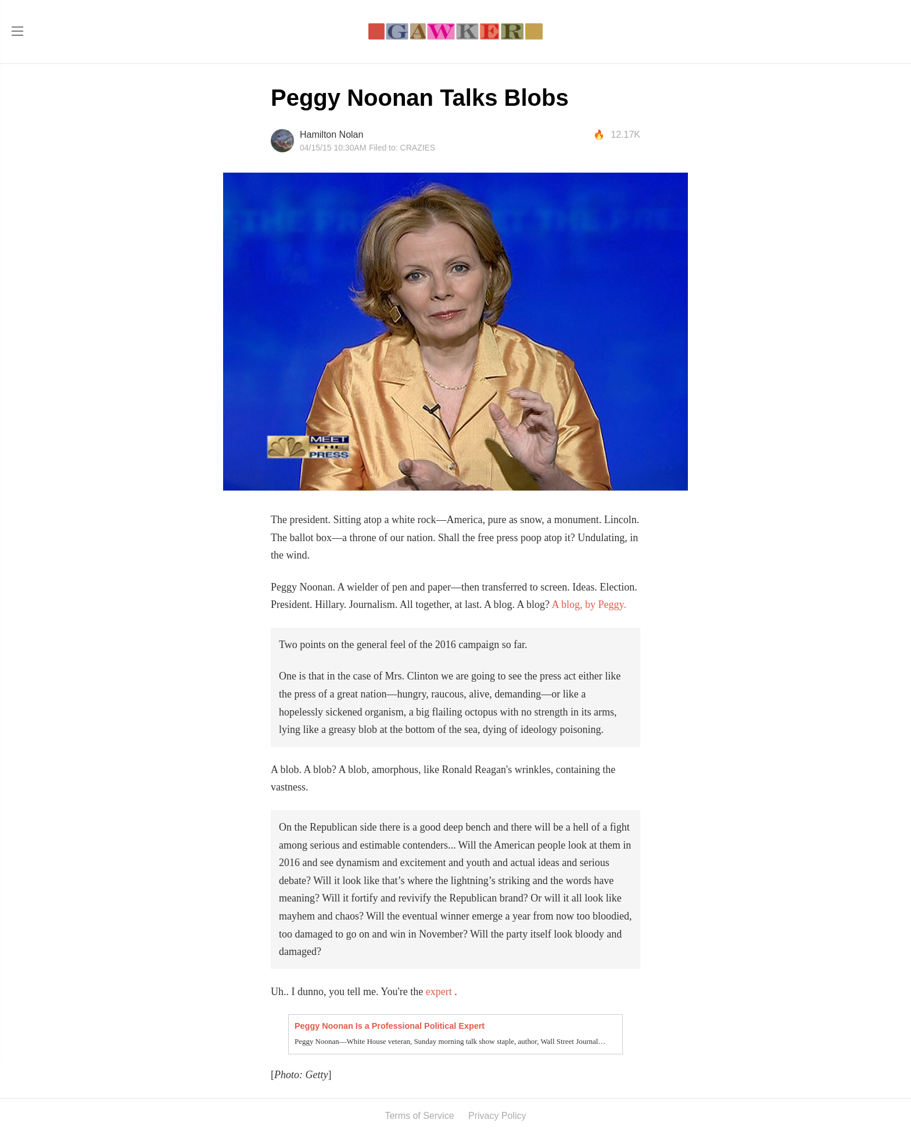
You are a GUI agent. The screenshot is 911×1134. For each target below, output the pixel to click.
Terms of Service (419, 1116)
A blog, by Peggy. (589, 604)
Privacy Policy (497, 1116)
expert (439, 991)
